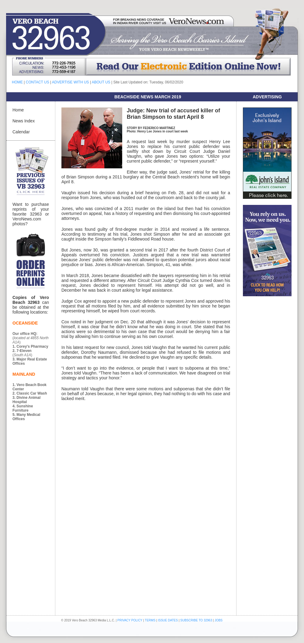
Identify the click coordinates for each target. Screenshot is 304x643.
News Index (23, 120)
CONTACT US (37, 82)
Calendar (21, 131)
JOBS (219, 620)
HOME (17, 82)
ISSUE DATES (168, 620)
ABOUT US (101, 82)
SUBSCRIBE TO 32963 (196, 620)
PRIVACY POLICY (129, 620)
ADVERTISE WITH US (70, 82)
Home (18, 109)
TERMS (150, 620)
